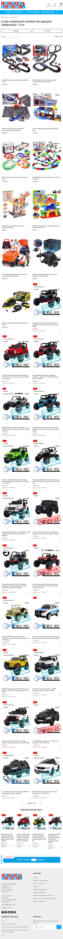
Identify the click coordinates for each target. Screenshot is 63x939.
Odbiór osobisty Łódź (39, 901)
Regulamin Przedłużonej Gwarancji (43, 895)
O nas (3, 921)
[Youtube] (9, 912)
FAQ (3, 935)
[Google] (14, 912)
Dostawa (35, 886)
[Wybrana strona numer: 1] (31, 803)
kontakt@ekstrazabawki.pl (9, 905)
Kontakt (35, 877)
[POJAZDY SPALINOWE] (33, 12)
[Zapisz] (58, 927)
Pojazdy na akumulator (8, 924)
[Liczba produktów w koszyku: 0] (60, 5)
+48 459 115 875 (6, 907)
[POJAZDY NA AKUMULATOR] (14, 12)
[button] (57, 12)
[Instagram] (6, 912)
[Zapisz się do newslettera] (44, 927)
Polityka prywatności (39, 892)
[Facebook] (3, 912)
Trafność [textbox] (3, 36)
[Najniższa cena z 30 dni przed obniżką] (60, 331)
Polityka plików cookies (40, 889)
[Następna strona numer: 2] (40, 803)
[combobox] (9, 36)
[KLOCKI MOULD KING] (47, 12)
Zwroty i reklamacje (39, 883)
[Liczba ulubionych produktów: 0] (55, 5)
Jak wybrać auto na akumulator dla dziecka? (15, 927)
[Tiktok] (11, 912)
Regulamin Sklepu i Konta (40, 880)
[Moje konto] (48, 5)
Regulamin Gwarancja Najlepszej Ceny (44, 898)
